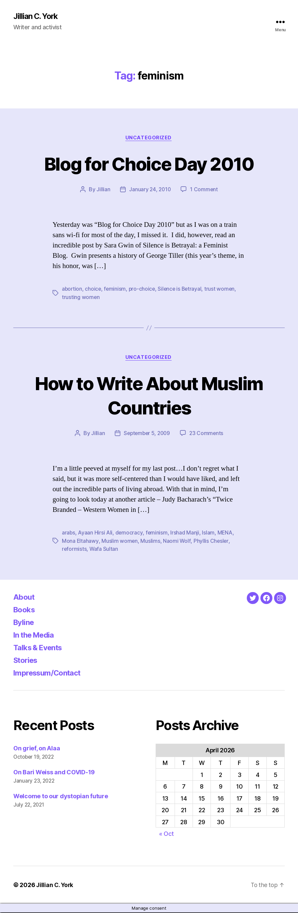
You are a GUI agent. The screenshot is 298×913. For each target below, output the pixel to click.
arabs (68, 533)
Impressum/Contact (50, 673)
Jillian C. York (36, 17)
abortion (72, 289)
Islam (209, 533)
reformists (74, 549)
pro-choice (143, 289)
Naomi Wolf (177, 541)
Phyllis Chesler (211, 541)
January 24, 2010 (149, 190)
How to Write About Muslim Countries (149, 396)
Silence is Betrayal (182, 289)
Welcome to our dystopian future (60, 796)
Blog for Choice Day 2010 (149, 164)
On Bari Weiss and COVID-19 (54, 772)
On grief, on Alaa (36, 748)
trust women (223, 289)
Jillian (102, 190)
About (24, 597)
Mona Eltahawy (80, 541)
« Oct (166, 834)
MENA (225, 533)
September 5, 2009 (146, 434)
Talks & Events (40, 648)
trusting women (81, 297)
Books (25, 610)
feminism (116, 289)
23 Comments (207, 434)
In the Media (36, 635)
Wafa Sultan (104, 549)
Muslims (150, 541)
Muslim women (119, 541)
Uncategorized (149, 138)
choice (93, 289)
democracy (129, 533)
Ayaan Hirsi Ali (95, 533)
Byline (24, 622)
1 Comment (205, 190)
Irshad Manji (185, 533)
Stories (26, 660)
